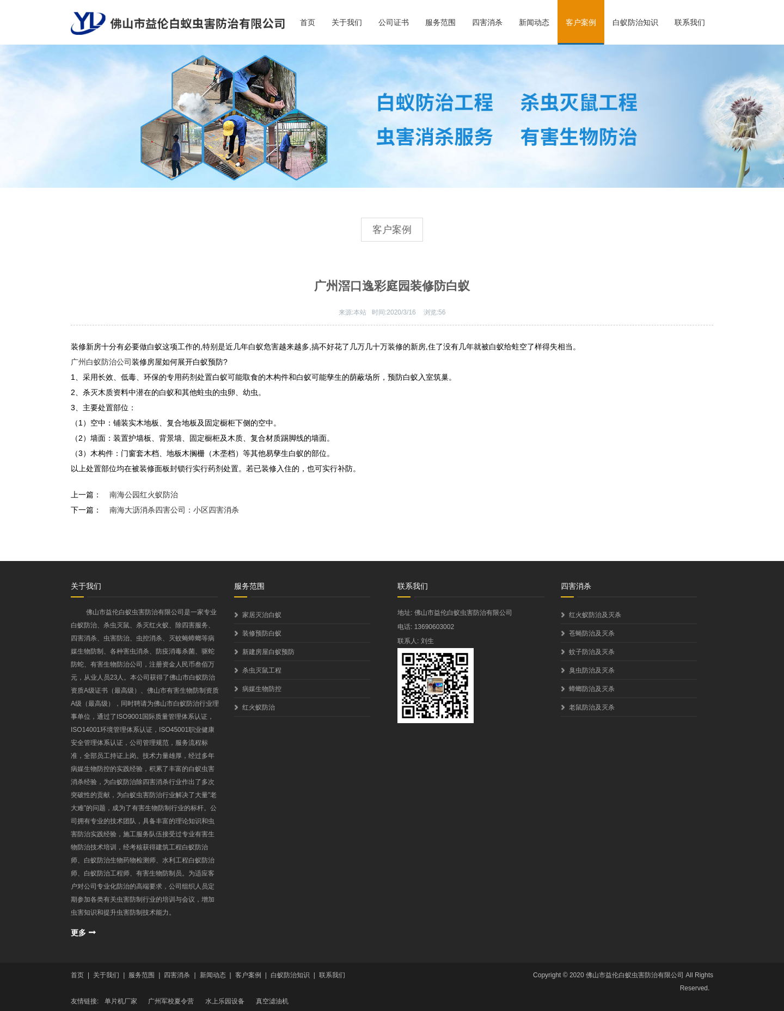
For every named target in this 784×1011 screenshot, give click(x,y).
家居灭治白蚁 (261, 615)
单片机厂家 (121, 1001)
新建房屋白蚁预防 (268, 652)
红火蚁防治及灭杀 (595, 615)
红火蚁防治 (258, 707)
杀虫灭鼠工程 (261, 670)
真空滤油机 (272, 1001)
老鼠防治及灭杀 (592, 707)
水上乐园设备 (224, 1001)
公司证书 (393, 22)
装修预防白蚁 (261, 633)
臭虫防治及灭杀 (592, 670)
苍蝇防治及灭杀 (592, 633)
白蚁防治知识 (635, 22)
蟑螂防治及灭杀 (592, 689)
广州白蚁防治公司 (101, 361)
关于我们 (347, 22)
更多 (78, 932)
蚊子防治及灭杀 (592, 652)
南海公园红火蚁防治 (143, 494)
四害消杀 (487, 22)
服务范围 (440, 22)
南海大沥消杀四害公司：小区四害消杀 (174, 510)
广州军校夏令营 (171, 1001)
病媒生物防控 (261, 689)
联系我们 (690, 22)
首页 (307, 22)
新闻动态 (534, 22)
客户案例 (581, 22)
